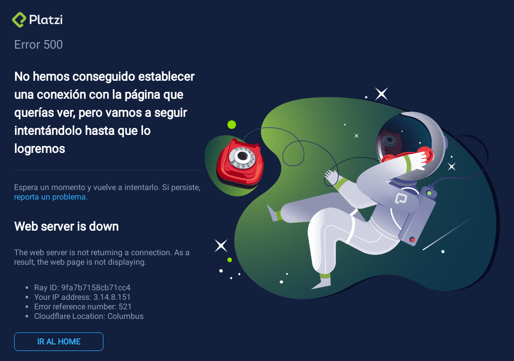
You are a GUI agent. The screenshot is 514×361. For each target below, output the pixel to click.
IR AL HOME (58, 341)
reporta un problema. (51, 197)
